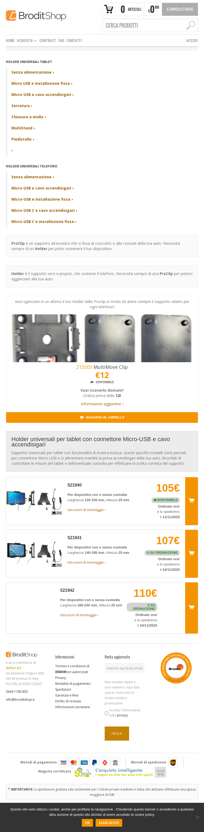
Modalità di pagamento (73, 683)
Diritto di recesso (68, 701)
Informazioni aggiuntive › (102, 403)
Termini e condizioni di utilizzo (72, 669)
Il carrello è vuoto (180, 9)
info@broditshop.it (20, 699)
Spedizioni (63, 689)
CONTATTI (74, 40)
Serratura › (21, 105)
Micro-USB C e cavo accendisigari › (44, 210)
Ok (87, 823)
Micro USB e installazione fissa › (41, 83)
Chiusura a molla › (28, 116)
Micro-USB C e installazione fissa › (43, 221)
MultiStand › (23, 127)
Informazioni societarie (72, 707)
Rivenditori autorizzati (71, 672)
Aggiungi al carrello (102, 417)
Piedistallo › (22, 139)
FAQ (61, 40)
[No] (197, 817)
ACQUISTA (26, 41)
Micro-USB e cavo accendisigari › (42, 94)
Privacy (60, 677)
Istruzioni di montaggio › (86, 509)
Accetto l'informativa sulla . (124, 712)
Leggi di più (109, 823)
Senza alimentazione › (32, 72)
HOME (10, 40)
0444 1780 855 (17, 691)
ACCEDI (192, 40)
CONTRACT (48, 40)
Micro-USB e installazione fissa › (42, 199)
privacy (122, 715)
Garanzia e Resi (66, 695)
